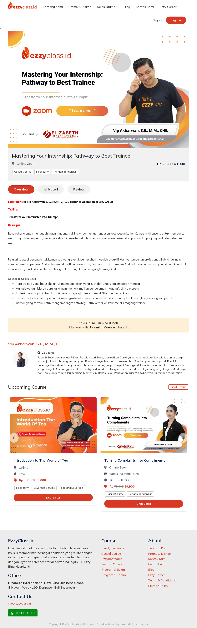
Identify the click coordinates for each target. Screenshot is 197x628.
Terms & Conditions (162, 580)
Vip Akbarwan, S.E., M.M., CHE (36, 344)
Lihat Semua (178, 387)
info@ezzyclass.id (19, 603)
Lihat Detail (53, 497)
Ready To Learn (112, 548)
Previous (14, 438)
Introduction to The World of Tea (41, 460)
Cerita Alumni (157, 564)
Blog (127, 7)
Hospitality (42, 171)
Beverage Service (44, 487)
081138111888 (22, 613)
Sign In (158, 20)
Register (176, 20)
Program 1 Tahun (113, 575)
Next (183, 438)
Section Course (111, 564)
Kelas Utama (106, 7)
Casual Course (22, 171)
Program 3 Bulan (113, 569)
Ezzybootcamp (112, 559)
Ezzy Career (168, 7)
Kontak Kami (145, 7)
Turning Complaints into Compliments (134, 460)
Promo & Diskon (79, 7)
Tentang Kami (53, 7)
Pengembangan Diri (65, 171)
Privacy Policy (158, 586)
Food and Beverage (71, 487)
